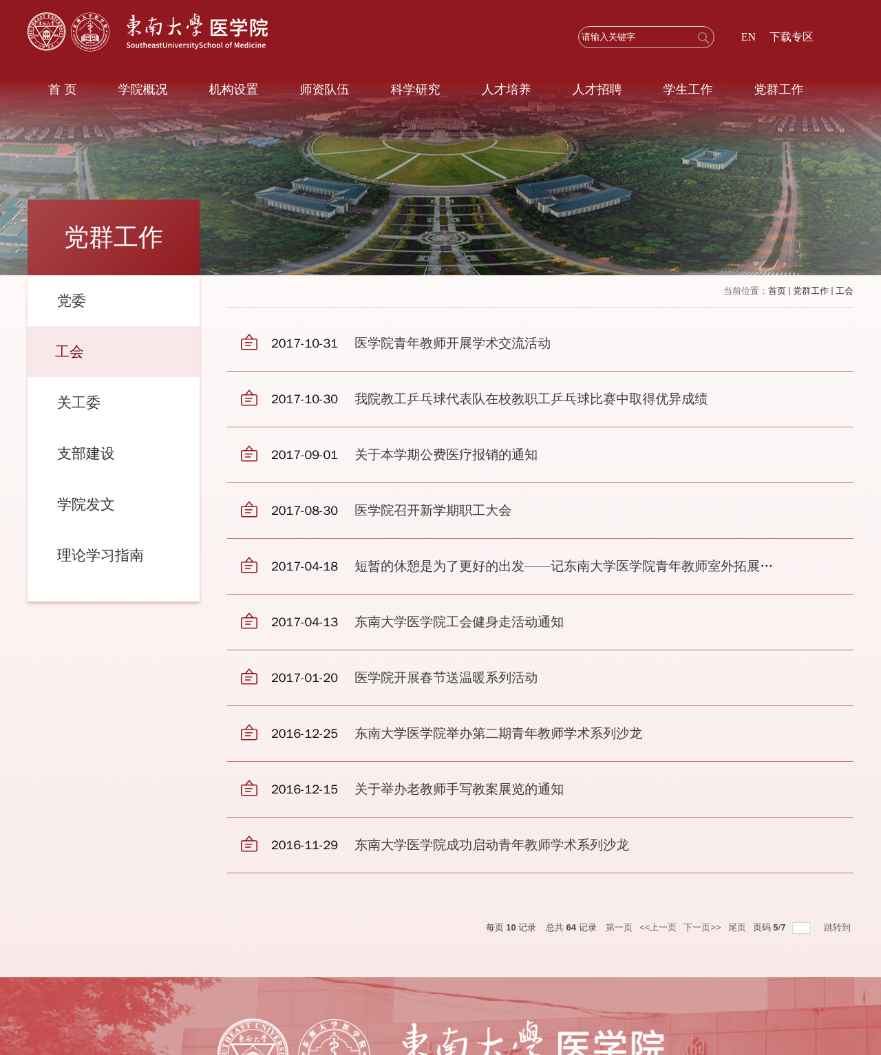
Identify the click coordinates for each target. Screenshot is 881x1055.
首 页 (62, 89)
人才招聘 (597, 89)
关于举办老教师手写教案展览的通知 (459, 789)
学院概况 (142, 89)
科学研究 (415, 89)
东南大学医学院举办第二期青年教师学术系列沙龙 (498, 733)
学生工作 (687, 89)
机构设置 (233, 89)
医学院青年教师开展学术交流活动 (452, 343)
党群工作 (778, 89)
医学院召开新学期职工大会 (432, 510)
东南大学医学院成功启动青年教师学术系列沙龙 (491, 845)
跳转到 (838, 927)
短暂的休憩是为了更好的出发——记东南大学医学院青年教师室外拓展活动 (570, 566)
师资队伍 (324, 89)
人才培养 (506, 89)
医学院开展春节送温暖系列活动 (446, 678)
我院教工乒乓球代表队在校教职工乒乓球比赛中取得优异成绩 (531, 399)
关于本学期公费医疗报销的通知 (446, 455)
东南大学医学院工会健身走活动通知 (459, 622)
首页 (777, 291)
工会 (844, 291)
